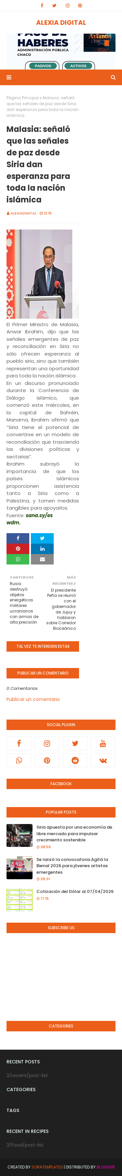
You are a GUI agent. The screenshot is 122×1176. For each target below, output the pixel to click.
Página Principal (23, 98)
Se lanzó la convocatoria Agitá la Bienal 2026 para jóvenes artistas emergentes (72, 865)
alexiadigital (23, 213)
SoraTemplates (47, 1167)
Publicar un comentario (33, 699)
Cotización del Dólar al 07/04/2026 (75, 891)
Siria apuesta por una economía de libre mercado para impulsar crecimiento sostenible (74, 833)
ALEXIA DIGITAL (61, 22)
